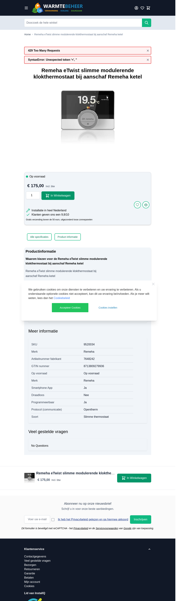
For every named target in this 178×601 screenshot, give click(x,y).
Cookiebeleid (62, 298)
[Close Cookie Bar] (153, 284)
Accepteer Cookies (70, 307)
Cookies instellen (108, 307)
